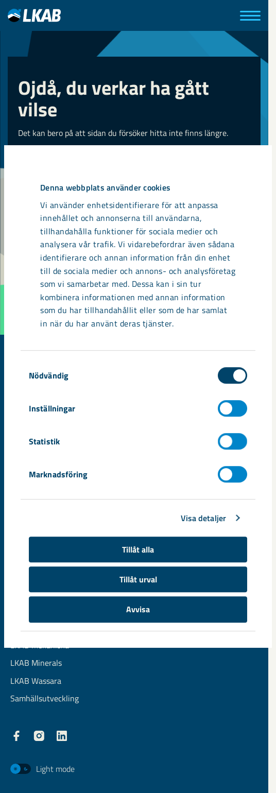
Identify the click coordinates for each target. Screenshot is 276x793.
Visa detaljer (203, 518)
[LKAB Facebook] (16, 736)
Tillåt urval (138, 579)
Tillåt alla (138, 549)
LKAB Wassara (35, 681)
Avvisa (138, 609)
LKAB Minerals (36, 663)
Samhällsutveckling (44, 699)
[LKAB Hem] (34, 15)
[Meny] (250, 16)
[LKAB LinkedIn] (62, 736)
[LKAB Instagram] (39, 736)
